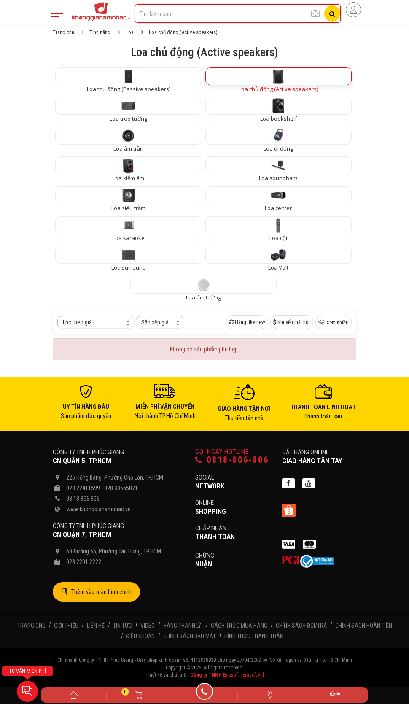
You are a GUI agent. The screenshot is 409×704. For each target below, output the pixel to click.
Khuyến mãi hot (291, 322)
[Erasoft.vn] (252, 675)
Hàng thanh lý (182, 625)
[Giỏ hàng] (139, 694)
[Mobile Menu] (56, 14)
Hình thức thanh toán (253, 636)
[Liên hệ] (270, 694)
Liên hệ (96, 625)
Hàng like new (247, 322)
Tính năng (99, 32)
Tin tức (122, 625)
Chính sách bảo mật (189, 636)
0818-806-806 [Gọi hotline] (232, 460)
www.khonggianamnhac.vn (98, 509)
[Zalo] (335, 695)
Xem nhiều (333, 322)
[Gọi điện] (204, 694)
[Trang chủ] (73, 694)
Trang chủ (63, 32)
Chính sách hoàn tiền (363, 625)
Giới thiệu (66, 625)
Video (147, 625)
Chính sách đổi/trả (301, 625)
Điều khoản (140, 636)
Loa (130, 32)
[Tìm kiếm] (332, 13)
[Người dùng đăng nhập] (353, 9)
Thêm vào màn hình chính (96, 591)
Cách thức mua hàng (239, 625)
